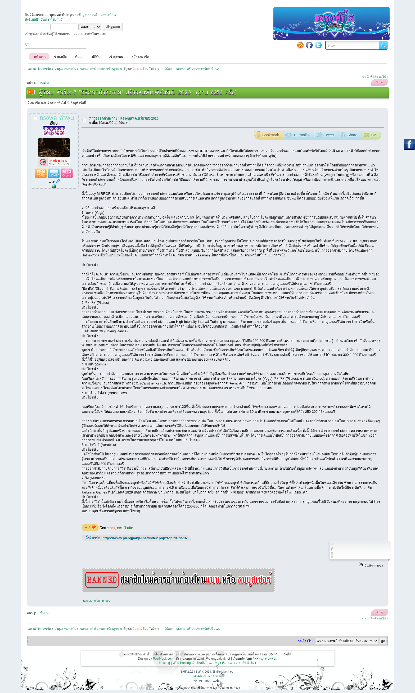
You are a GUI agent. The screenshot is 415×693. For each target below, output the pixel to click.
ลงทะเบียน (108, 15)
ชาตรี (111, 528)
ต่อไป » (384, 76)
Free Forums (214, 676)
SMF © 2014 (203, 671)
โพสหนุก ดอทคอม (265, 658)
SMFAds (197, 676)
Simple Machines (222, 671)
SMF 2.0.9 (187, 671)
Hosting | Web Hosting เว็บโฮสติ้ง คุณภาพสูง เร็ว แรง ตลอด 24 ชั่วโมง (207, 663)
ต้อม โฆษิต (125, 528)
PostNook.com (163, 658)
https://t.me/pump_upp (96, 600)
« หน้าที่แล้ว (370, 76)
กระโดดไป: (305, 641)
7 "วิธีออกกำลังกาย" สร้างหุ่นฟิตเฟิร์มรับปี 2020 (124, 118)
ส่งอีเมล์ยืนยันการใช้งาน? (43, 19)
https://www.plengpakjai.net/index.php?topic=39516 (144, 538)
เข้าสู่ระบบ (85, 15)
